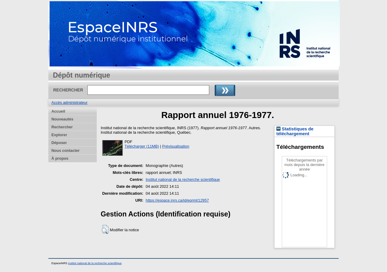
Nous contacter (65, 150)
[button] (105, 229)
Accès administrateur (69, 102)
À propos (59, 158)
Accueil (58, 111)
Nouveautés (62, 119)
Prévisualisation (175, 146)
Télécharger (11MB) (142, 146)
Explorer (59, 135)
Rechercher (62, 127)
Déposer (59, 142)
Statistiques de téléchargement (295, 131)
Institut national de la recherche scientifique (183, 179)
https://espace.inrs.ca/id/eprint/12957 (177, 200)
